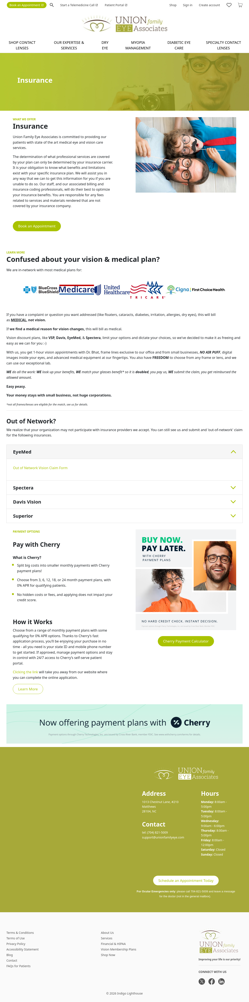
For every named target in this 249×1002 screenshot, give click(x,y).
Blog (9, 955)
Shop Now (108, 955)
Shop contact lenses (22, 45)
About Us (107, 933)
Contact (11, 960)
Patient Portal (116, 5)
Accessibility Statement (22, 949)
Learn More (28, 689)
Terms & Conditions (20, 933)
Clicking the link (25, 672)
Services (106, 938)
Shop (172, 5)
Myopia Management (138, 45)
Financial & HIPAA (113, 944)
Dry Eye (104, 45)
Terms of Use (15, 938)
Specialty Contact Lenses (223, 45)
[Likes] (229, 5)
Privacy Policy (15, 944)
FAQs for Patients (18, 966)
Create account (209, 5)
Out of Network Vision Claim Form (40, 468)
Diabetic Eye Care (178, 45)
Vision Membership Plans (118, 949)
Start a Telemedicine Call (79, 5)
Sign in (187, 5)
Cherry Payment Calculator (186, 641)
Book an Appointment (26, 5)
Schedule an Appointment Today (185, 880)
